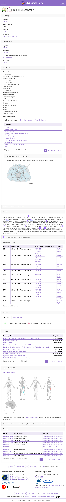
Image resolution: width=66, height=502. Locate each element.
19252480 (38, 260)
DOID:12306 (7, 451)
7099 (4, 31)
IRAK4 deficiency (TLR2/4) (11, 349)
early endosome (10, 138)
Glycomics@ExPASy (24, 479)
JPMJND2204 (39, 477)
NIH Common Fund (54, 485)
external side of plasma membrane (16, 140)
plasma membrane (11, 129)
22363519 (38, 253)
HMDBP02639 (7, 57)
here (43, 466)
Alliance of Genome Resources (52, 436)
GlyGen (59, 251)
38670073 (38, 288)
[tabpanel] (33, 162)
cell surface (8, 142)
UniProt (22, 207)
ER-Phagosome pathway (11, 341)
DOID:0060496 (8, 438)
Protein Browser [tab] (18, 317)
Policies (24, 493)
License (17, 493)
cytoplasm (8, 127)
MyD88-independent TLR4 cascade (14, 356)
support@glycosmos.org (50, 493)
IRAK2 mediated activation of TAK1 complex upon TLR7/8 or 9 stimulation (26, 347)
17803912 (38, 251)
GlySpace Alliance (15, 477)
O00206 (5, 22)
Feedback (34, 466)
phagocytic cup (9, 132)
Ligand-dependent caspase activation (15, 351)
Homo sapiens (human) (10, 36)
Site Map (31, 493)
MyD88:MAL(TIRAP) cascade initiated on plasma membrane (22, 358)
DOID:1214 (6, 449)
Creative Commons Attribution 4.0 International (42, 497)
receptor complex (10, 136)
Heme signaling (8, 343)
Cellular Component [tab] (10, 120)
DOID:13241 (7, 456)
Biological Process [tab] (26, 120)
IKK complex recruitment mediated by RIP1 (17, 345)
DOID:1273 (6, 453)
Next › (53, 150)
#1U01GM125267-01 (41, 488)
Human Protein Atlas (31, 417)
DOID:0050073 (8, 436)
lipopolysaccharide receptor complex (16, 134)
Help (27, 466)
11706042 (38, 249)
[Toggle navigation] (62, 3)
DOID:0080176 (8, 440)
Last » (59, 150)
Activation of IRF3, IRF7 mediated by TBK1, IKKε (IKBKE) (21, 338)
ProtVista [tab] (7, 317)
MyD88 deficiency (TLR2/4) (11, 353)
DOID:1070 (6, 447)
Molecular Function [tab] (41, 120)
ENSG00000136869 (9, 372)
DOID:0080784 (8, 443)
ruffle (6, 147)
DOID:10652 (7, 445)
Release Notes (19, 466)
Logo (10, 493)
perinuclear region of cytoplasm (15, 144)
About (10, 466)
